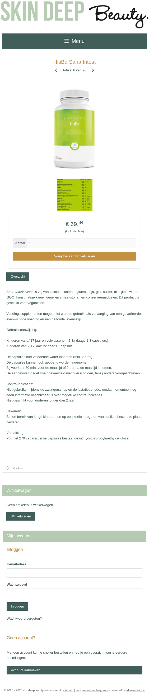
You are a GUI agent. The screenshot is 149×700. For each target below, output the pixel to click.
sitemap (68, 690)
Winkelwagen (21, 516)
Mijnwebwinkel (136, 690)
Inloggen (17, 606)
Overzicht (18, 276)
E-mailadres (16, 564)
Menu (74, 41)
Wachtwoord (17, 584)
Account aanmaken (25, 670)
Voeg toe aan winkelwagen (74, 256)
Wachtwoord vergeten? (24, 618)
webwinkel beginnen (95, 690)
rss (78, 690)
